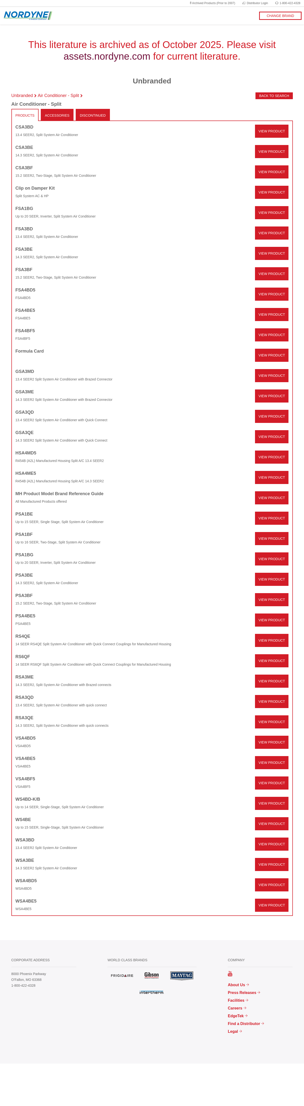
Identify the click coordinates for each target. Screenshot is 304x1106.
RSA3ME (25, 677)
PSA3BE (24, 575)
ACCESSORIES (57, 115)
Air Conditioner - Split (58, 95)
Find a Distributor (244, 1024)
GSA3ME (25, 391)
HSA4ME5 (26, 473)
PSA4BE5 (25, 616)
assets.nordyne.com (107, 56)
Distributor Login (255, 3)
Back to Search (274, 96)
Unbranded (22, 95)
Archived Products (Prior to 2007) (212, 3)
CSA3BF (24, 167)
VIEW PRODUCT (272, 131)
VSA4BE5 (25, 758)
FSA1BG (24, 208)
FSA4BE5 (25, 310)
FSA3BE (24, 249)
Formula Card (30, 351)
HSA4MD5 (26, 453)
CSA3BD (24, 127)
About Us (236, 985)
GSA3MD (25, 371)
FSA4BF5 (25, 330)
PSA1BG (24, 554)
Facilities (236, 1000)
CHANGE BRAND (280, 16)
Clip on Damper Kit (35, 188)
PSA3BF (24, 595)
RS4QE (23, 636)
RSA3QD (25, 697)
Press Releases (242, 993)
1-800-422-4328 (287, 3)
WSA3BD (25, 840)
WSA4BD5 (26, 880)
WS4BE (23, 819)
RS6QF (23, 656)
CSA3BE (24, 147)
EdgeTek (236, 1016)
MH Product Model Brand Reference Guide (60, 493)
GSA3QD (25, 412)
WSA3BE (25, 860)
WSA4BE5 (26, 901)
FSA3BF (24, 269)
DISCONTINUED (93, 115)
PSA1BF (24, 534)
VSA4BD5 (26, 738)
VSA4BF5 (25, 778)
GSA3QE (25, 432)
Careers (235, 1008)
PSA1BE (24, 514)
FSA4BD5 (25, 290)
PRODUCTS (25, 115)
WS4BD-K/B (28, 799)
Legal (233, 1031)
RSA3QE (24, 717)
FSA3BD (24, 228)
